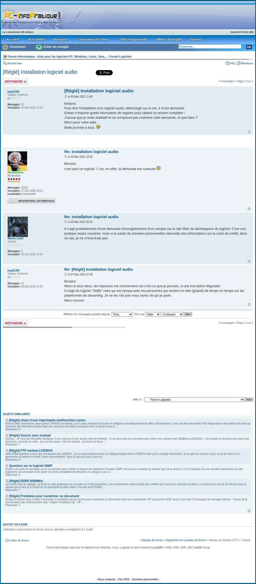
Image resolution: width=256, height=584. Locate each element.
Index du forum (19, 540)
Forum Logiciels (120, 56)
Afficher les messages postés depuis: (98, 314)
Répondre (15, 81)
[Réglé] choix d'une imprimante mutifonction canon (47, 420)
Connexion (18, 47)
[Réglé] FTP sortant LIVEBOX (30, 450)
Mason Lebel (15, 238)
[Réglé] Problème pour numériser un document (44, 496)
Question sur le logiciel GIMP (30, 466)
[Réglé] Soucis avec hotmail (30, 435)
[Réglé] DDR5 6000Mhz (26, 481)
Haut (249, 132)
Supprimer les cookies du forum (186, 540)
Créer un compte (56, 47)
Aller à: (137, 399)
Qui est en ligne (15, 524)
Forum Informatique (21, 56)
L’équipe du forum (151, 540)
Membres (247, 63)
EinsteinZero (15, 172)
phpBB (158, 547)
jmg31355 (14, 91)
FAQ (232, 63)
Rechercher (14, 63)
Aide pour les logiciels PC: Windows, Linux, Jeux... (72, 56)
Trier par (147, 314)
